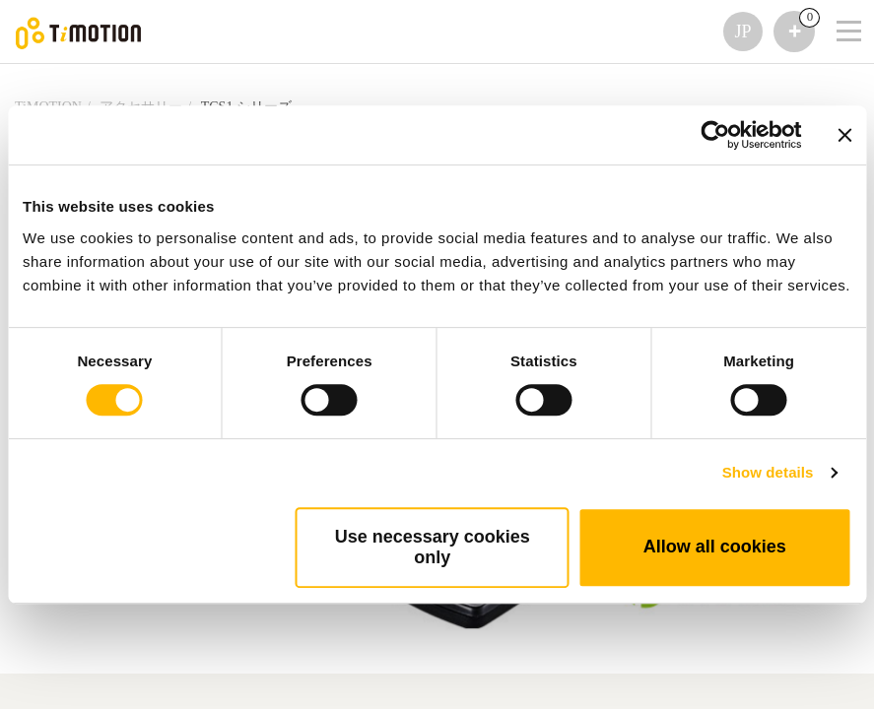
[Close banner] (844, 135)
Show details (768, 472)
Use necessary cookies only (432, 547)
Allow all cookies (714, 546)
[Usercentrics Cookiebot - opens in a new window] (715, 135)
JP (742, 31)
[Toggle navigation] (836, 5)
